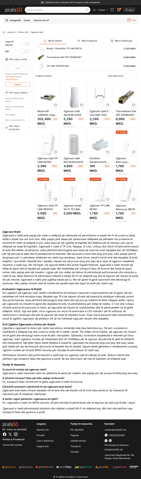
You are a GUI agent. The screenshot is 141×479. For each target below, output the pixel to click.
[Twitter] (10, 434)
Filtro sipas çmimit (17, 59)
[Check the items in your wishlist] (112, 10)
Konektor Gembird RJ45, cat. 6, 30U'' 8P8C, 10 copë (98, 160)
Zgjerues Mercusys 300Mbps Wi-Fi (125, 160)
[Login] (129, 9)
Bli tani (65, 358)
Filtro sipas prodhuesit (17, 128)
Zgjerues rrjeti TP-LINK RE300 (47, 160)
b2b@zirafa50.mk (114, 449)
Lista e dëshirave (45, 440)
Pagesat (74, 435)
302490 (25, 68)
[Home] (3, 32)
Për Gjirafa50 (77, 429)
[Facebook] (4, 434)
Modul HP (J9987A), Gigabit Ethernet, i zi (47, 113)
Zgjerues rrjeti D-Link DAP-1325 (99, 113)
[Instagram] (16, 434)
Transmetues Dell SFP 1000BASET (64, 57)
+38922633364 (115, 435)
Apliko (17, 84)
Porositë (74, 451)
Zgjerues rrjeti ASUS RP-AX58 (72, 113)
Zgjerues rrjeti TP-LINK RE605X (47, 207)
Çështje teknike (78, 440)
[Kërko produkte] (55, 10)
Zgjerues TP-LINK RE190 (100, 207)
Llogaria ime (42, 446)
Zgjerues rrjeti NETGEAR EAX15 (73, 160)
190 (10, 68)
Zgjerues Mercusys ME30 (125, 207)
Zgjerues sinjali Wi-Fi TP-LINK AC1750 (72, 207)
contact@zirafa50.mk (115, 429)
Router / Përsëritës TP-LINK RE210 (64, 48)
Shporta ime (42, 429)
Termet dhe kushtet (12, 445)
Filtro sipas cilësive (17, 92)
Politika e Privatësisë (13, 439)
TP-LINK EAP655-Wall (58, 66)
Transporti (75, 446)
